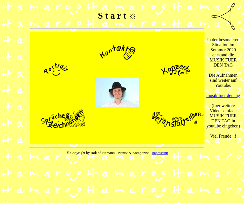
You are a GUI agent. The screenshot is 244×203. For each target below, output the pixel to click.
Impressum (160, 153)
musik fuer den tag (223, 95)
